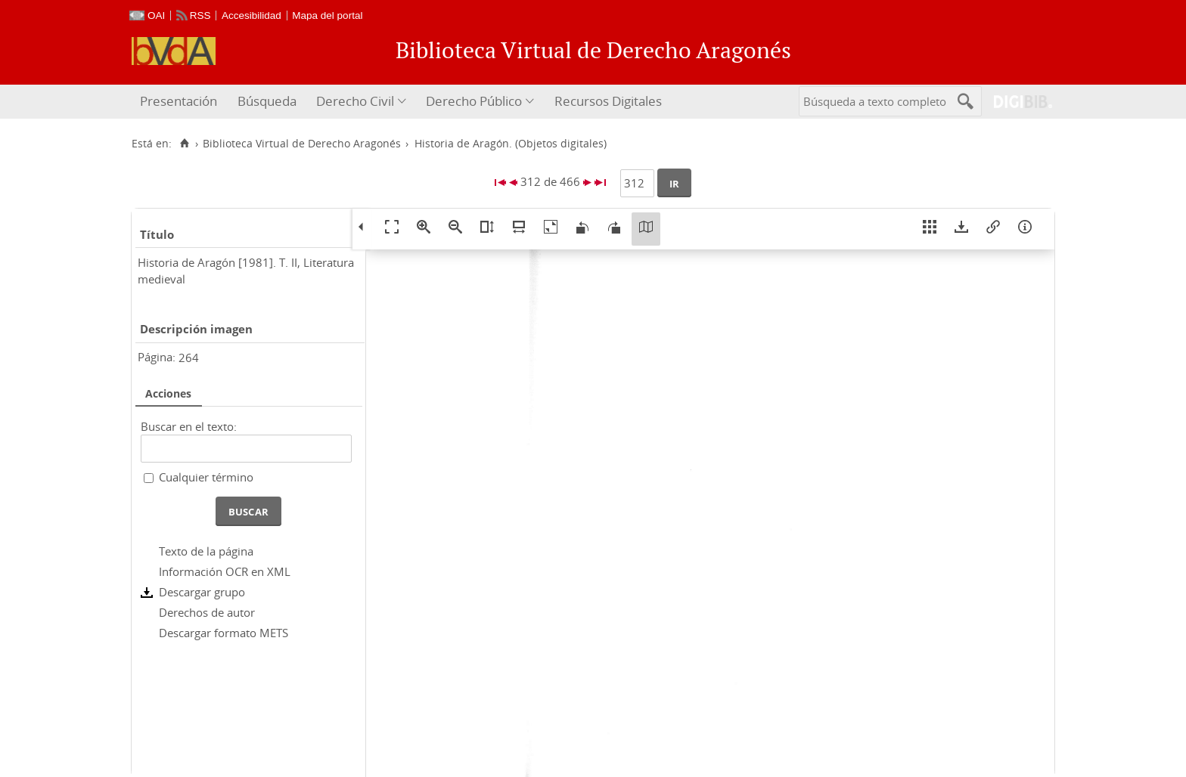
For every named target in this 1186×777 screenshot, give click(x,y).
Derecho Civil (355, 101)
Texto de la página (206, 551)
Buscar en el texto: (189, 426)
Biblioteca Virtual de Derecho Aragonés (302, 143)
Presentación (178, 101)
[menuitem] (180, 102)
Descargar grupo (202, 591)
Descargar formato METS (223, 632)
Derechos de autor (207, 612)
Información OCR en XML (224, 571)
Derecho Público (474, 101)
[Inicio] (184, 143)
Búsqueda (267, 101)
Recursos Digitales (608, 101)
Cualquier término (206, 476)
